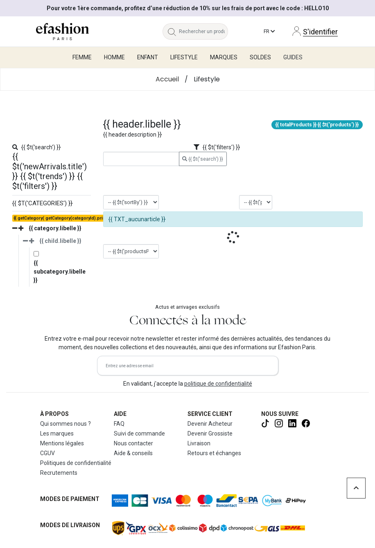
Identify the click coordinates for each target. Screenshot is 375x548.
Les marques (57, 433)
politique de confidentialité (218, 383)
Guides (293, 57)
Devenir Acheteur (210, 423)
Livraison (199, 443)
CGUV (47, 453)
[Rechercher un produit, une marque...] (203, 31)
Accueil (167, 79)
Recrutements (58, 472)
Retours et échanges (214, 453)
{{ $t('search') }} (202, 159)
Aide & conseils (133, 453)
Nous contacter (133, 443)
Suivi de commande (139, 433)
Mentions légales (62, 443)
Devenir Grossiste (210, 433)
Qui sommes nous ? (65, 423)
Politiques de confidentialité (75, 463)
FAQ (119, 423)
